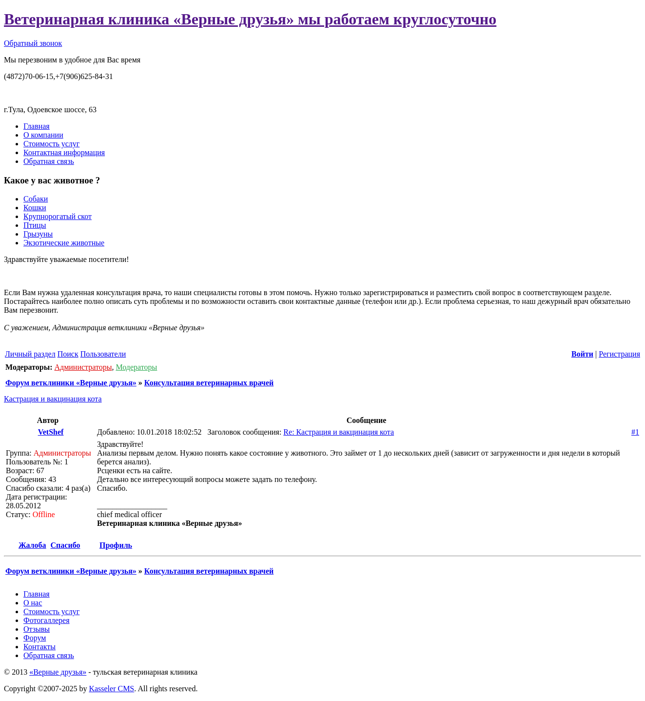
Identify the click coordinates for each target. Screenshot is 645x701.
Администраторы (83, 367)
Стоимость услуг (51, 144)
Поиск (68, 354)
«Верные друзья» (57, 672)
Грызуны (38, 234)
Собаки (35, 199)
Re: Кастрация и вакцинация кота (338, 432)
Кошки (34, 207)
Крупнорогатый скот (57, 216)
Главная (36, 126)
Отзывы (36, 629)
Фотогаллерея (46, 620)
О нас (32, 603)
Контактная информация (64, 152)
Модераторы (136, 367)
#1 (635, 432)
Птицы (34, 225)
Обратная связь (48, 161)
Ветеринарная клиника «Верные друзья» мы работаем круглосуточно (250, 19)
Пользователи (103, 354)
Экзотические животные (63, 243)
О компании (43, 135)
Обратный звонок (33, 43)
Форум (34, 638)
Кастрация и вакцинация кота (53, 399)
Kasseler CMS (111, 688)
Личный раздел (30, 354)
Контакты (39, 646)
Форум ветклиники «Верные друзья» (71, 383)
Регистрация (619, 354)
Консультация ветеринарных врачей (209, 383)
